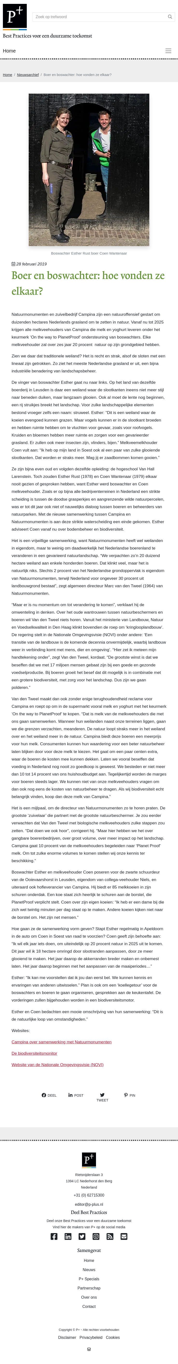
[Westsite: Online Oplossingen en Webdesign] (89, 1349)
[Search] (99, 17)
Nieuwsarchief (28, 75)
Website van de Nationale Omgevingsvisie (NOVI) (58, 1064)
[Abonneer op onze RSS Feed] (110, 1236)
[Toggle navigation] (168, 50)
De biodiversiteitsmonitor (34, 1053)
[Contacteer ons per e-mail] (124, 1236)
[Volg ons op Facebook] (54, 1236)
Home (7, 75)
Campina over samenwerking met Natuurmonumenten (62, 1042)
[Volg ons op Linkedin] (68, 1236)
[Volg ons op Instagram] (96, 1236)
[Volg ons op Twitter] (82, 1236)
